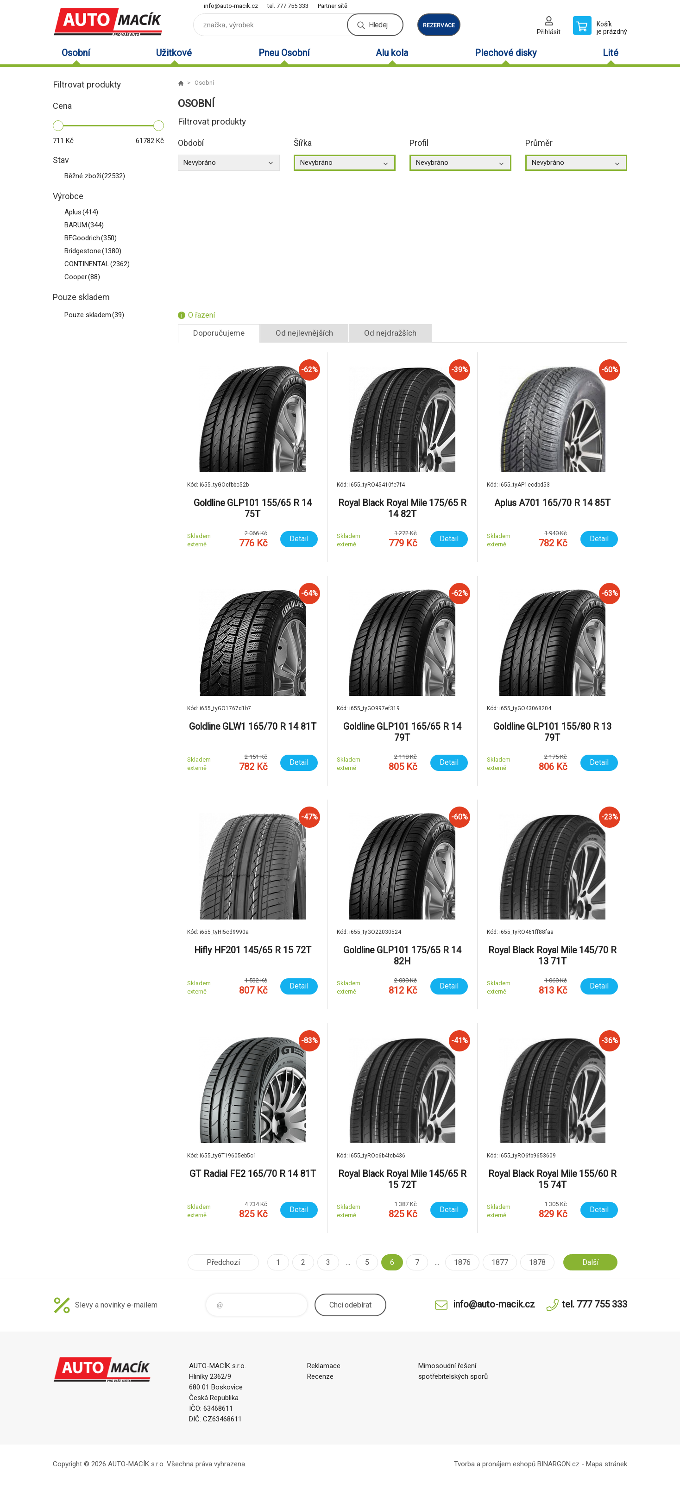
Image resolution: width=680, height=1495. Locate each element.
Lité (610, 52)
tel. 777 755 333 (288, 5)
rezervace (439, 25)
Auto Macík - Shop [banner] (108, 21)
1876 (462, 1262)
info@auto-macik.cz (231, 5)
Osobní (76, 52)
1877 (499, 1262)
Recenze (320, 1376)
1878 (537, 1262)
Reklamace (323, 1366)
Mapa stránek (606, 1464)
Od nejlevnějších (304, 333)
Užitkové (174, 52)
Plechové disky (505, 52)
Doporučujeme (219, 333)
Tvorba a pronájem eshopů (494, 1464)
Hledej (378, 24)
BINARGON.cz (558, 1464)
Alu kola (392, 52)
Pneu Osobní (283, 52)
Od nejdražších (390, 333)
